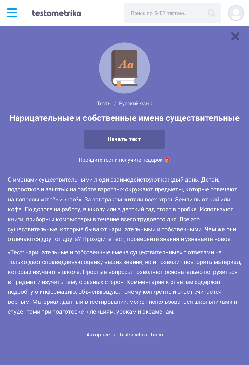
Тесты (104, 103)
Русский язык (135, 103)
